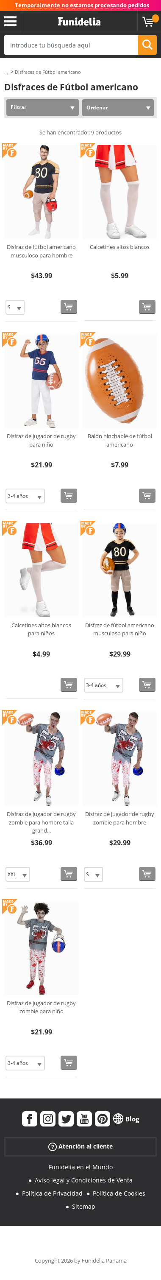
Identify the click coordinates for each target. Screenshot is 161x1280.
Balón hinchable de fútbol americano (120, 440)
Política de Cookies (119, 1193)
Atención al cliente (80, 1146)
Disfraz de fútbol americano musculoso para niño (119, 629)
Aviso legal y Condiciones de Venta (84, 1180)
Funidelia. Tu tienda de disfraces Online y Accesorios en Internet (79, 21)
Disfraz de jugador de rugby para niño (41, 440)
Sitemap (83, 1206)
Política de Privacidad (52, 1193)
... (6, 72)
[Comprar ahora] (69, 307)
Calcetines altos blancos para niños (41, 629)
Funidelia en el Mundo (81, 1167)
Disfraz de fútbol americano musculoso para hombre (41, 251)
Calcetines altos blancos (120, 247)
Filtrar (18, 107)
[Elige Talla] (15, 307)
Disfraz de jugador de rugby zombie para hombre (119, 818)
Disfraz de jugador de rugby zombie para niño (41, 1007)
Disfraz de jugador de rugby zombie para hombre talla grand (41, 822)
